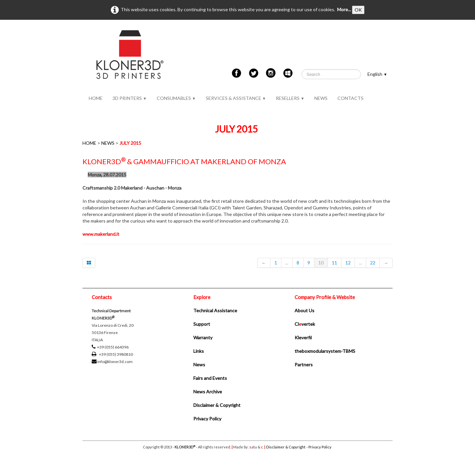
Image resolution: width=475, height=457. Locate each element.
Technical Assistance (215, 310)
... (286, 262)
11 (334, 262)
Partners (304, 364)
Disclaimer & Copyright (216, 405)
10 (321, 262)
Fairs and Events (210, 378)
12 (348, 262)
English (377, 74)
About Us (304, 310)
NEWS (321, 98)
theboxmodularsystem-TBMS (325, 351)
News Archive (207, 391)
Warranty (202, 337)
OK (358, 10)
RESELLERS (290, 98)
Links (198, 351)
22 (372, 262)
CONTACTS (350, 98)
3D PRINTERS (129, 98)
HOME (96, 98)
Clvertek (305, 324)
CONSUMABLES (176, 98)
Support (201, 324)
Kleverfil (303, 337)
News (199, 364)
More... (344, 9)
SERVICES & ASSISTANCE (236, 98)
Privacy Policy (207, 418)
